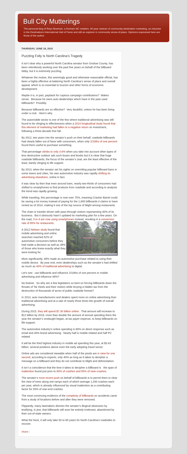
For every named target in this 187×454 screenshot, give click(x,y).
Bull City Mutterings (51, 21)
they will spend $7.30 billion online (58, 311)
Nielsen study (39, 229)
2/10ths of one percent (103, 141)
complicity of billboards (80, 395)
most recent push (49, 377)
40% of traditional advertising (53, 266)
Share (25, 431)
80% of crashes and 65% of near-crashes (81, 371)
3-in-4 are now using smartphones (53, 219)
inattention (28, 371)
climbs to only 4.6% (53, 151)
